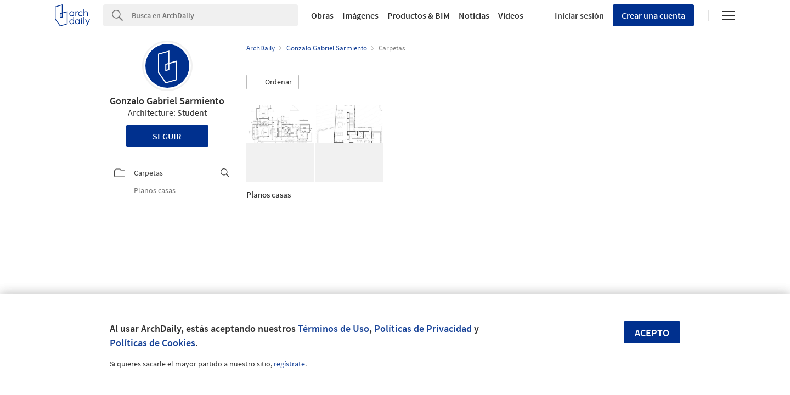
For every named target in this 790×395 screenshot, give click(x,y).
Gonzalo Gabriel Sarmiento (167, 100)
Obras (322, 15)
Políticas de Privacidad (423, 328)
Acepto (652, 332)
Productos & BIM (418, 15)
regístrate (289, 364)
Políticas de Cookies (152, 342)
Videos (510, 15)
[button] (272, 82)
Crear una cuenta (653, 15)
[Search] (215, 15)
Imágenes (360, 15)
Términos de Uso (333, 328)
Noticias (474, 15)
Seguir (167, 136)
